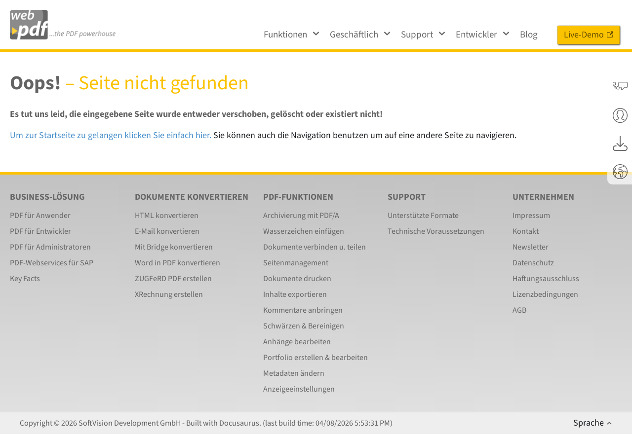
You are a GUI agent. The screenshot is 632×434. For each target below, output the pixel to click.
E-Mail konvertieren (167, 231)
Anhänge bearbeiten (297, 341)
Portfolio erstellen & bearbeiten (315, 357)
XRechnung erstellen (169, 294)
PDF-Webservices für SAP (51, 262)
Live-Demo (588, 35)
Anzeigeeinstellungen (299, 389)
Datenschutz (533, 262)
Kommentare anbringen (303, 310)
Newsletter (531, 247)
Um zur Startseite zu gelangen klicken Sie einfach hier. (110, 135)
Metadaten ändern (293, 373)
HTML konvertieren (166, 215)
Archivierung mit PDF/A (301, 215)
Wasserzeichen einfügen (303, 231)
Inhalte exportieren (295, 294)
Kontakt (526, 231)
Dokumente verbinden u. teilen (314, 247)
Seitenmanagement (295, 262)
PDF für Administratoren (50, 247)
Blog (529, 34)
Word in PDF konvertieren (177, 262)
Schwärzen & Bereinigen (303, 326)
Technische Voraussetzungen (436, 231)
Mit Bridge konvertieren (174, 247)
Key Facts (25, 278)
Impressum (531, 215)
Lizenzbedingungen (545, 294)
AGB (519, 310)
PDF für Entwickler (40, 231)
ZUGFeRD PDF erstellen (173, 278)
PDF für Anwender (40, 215)
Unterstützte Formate (423, 215)
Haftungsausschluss (546, 278)
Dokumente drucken (297, 278)
